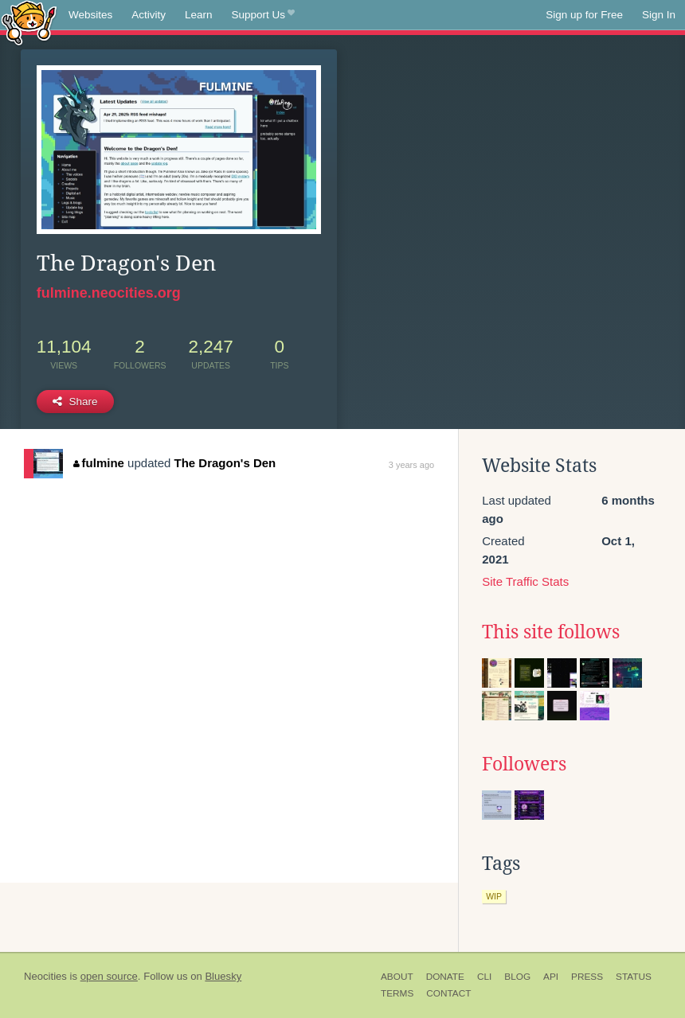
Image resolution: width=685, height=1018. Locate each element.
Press (587, 976)
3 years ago (411, 465)
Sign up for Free (584, 15)
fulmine (98, 463)
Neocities (45, 976)
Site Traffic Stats (525, 581)
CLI (484, 976)
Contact (448, 993)
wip (494, 896)
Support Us (263, 15)
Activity (148, 15)
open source (109, 976)
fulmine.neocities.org (109, 293)
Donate (445, 976)
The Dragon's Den (225, 463)
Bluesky (223, 976)
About (397, 976)
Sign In (658, 15)
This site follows (551, 632)
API (550, 976)
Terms (397, 993)
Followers (524, 764)
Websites (90, 15)
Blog (517, 976)
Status (634, 976)
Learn (199, 15)
